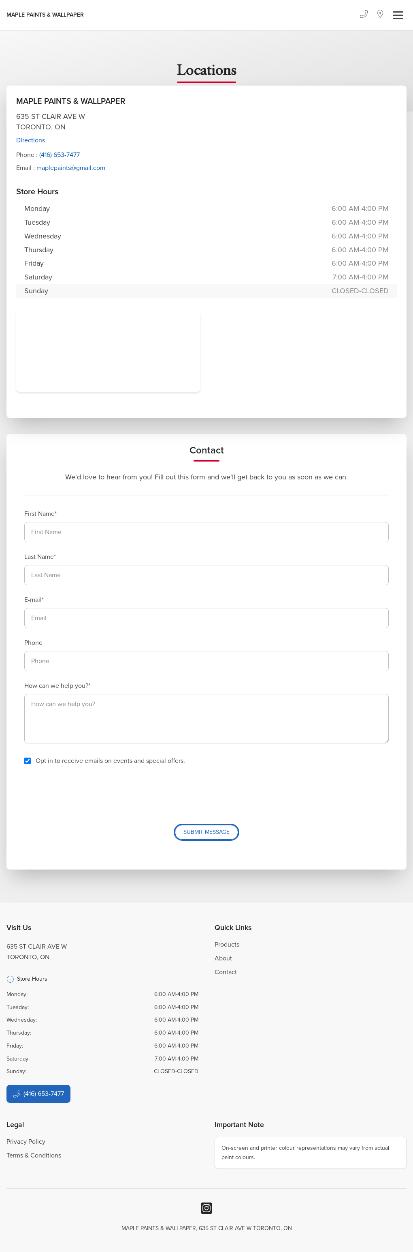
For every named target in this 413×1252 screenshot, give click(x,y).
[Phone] (363, 15)
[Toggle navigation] (398, 15)
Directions (30, 140)
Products (227, 944)
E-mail (33, 599)
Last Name (39, 556)
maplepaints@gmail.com (70, 167)
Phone (33, 642)
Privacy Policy (25, 1141)
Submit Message (206, 832)
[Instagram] (206, 1208)
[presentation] (85, 791)
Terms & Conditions (33, 1155)
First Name (39, 513)
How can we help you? (56, 685)
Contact (226, 972)
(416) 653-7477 (59, 154)
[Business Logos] (45, 15)
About (223, 958)
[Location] (380, 15)
